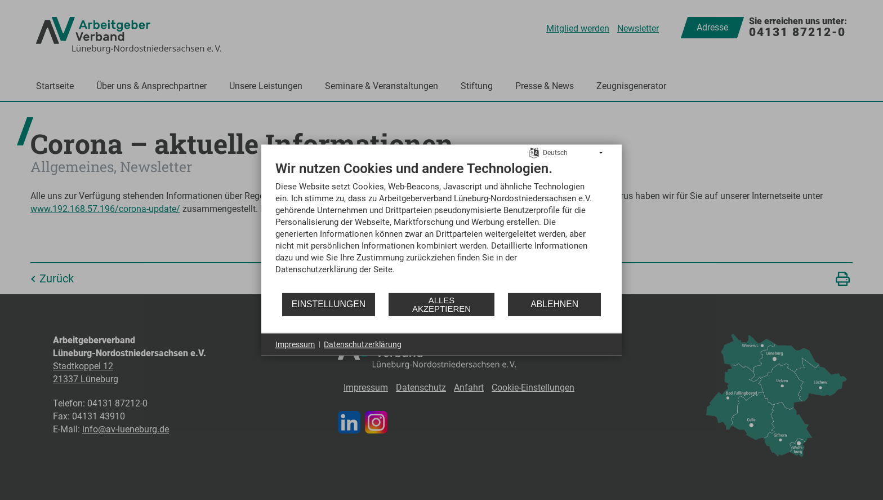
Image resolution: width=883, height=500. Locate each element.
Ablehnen (554, 304)
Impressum (295, 343)
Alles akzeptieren (441, 304)
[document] (441, 225)
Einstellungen (328, 304)
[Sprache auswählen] (534, 152)
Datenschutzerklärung (363, 343)
